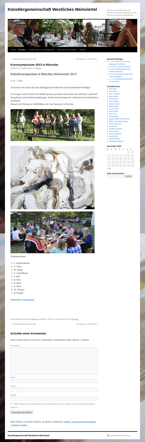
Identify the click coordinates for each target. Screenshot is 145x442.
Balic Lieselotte (114, 94)
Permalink (74, 319)
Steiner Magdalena (115, 134)
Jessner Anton (113, 109)
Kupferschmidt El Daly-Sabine (119, 119)
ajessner (38, 68)
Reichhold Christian (115, 129)
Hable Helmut (114, 106)
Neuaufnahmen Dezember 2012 (23, 59)
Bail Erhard (113, 89)
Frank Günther (114, 101)
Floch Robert (113, 99)
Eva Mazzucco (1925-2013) (87, 59)
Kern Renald (113, 111)
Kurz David (113, 114)
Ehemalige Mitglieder (116, 141)
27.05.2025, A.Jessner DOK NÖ (120, 66)
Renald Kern (28, 299)
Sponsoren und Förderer (67, 50)
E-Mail (13, 386)
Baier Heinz (113, 91)
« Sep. (109, 168)
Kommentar (15, 346)
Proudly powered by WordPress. (120, 435)
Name (13, 377)
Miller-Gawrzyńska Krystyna (119, 121)
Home (13, 50)
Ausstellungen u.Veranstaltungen (41, 50)
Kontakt (83, 50)
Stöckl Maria (113, 136)
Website (13, 395)
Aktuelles (22, 50)
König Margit (113, 116)
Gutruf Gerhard (114, 104)
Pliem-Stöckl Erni (115, 124)
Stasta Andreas (114, 131)
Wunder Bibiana (114, 139)
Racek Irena (113, 126)
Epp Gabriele (113, 96)
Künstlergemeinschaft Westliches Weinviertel (52, 9)
